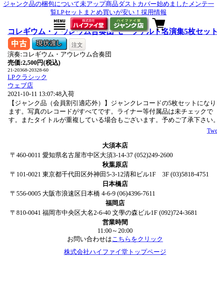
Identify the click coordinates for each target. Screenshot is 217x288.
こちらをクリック (137, 239)
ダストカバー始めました (153, 3)
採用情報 (154, 12)
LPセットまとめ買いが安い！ (99, 12)
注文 (77, 45)
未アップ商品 (99, 3)
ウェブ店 (20, 85)
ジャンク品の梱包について (41, 3)
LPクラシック (27, 77)
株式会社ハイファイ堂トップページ (115, 251)
